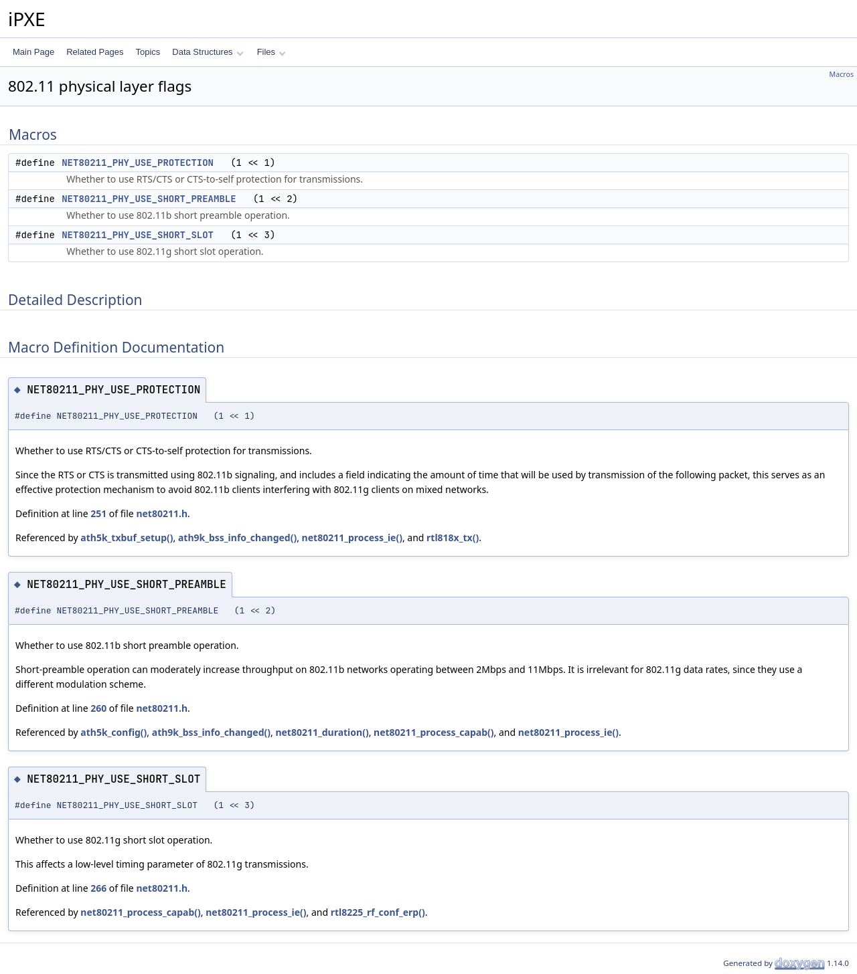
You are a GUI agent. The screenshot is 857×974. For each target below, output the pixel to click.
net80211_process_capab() (433, 732)
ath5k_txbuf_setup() (126, 537)
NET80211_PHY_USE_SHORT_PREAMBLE (149, 199)
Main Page (33, 52)
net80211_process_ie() (352, 537)
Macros (842, 74)
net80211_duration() (321, 732)
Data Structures (207, 52)
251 (98, 513)
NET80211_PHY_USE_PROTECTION (138, 163)
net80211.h (161, 513)
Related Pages (94, 52)
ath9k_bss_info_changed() (237, 537)
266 (98, 888)
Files (271, 52)
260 (98, 708)
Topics (147, 52)
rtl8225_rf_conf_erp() (378, 912)
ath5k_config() (113, 732)
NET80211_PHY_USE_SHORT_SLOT (138, 235)
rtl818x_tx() (452, 537)
